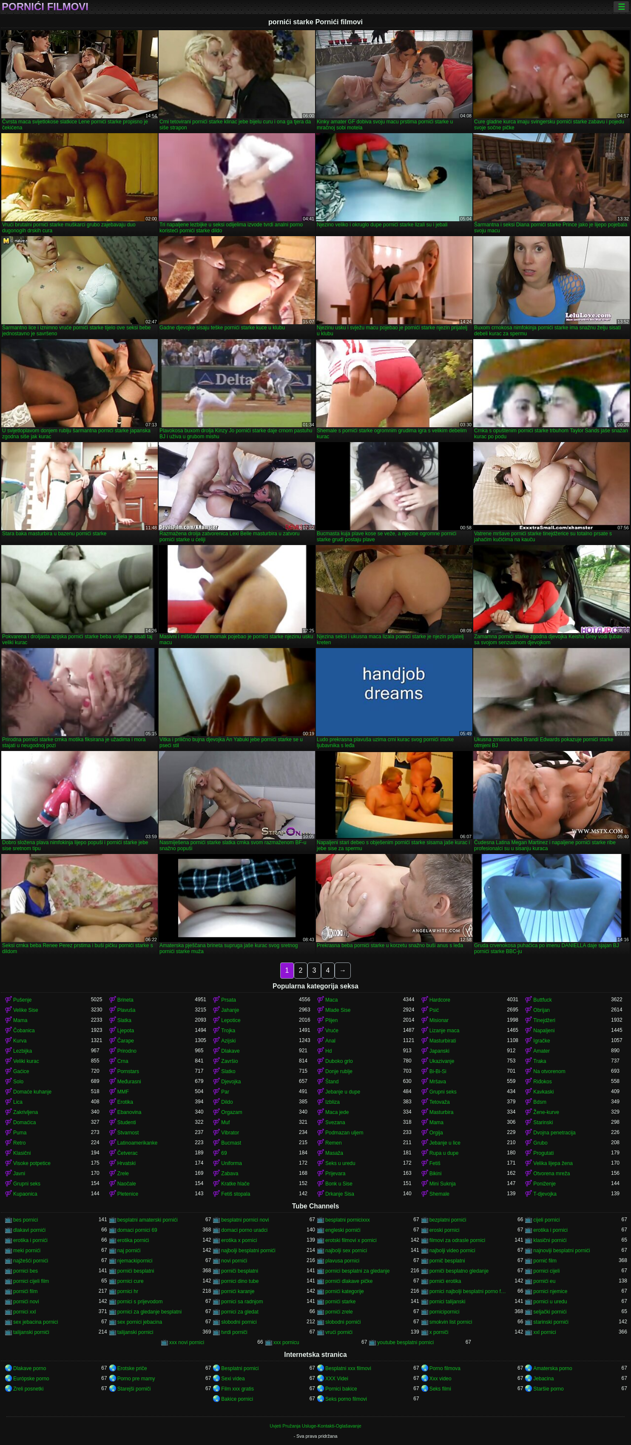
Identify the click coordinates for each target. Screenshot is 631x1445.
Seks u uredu (340, 1163)
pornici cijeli (546, 1271)
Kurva (19, 1041)
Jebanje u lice (444, 1143)
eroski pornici (444, 1230)
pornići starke (340, 1302)
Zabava (229, 1174)
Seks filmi (440, 1389)
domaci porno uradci (244, 1230)
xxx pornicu (286, 1342)
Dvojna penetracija (554, 1133)
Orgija (436, 1133)
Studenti (126, 1122)
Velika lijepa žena (553, 1163)
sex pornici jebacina (139, 1322)
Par (225, 1092)
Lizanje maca (444, 1031)
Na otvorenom (549, 1071)
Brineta (125, 1000)
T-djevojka (545, 1194)
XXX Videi (336, 1379)
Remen (333, 1143)
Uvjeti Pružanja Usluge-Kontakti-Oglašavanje (315, 1425)
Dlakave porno (29, 1368)
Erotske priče (132, 1368)
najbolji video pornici (452, 1251)
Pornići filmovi (45, 6)
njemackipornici (135, 1261)
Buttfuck (542, 1000)
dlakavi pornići (29, 1230)
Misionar (439, 1020)
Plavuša (126, 1010)
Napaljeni (543, 1031)
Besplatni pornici (240, 1368)
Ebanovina (129, 1112)
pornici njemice (550, 1291)
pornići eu (544, 1281)
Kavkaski (543, 1092)
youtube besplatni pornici (405, 1342)
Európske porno (31, 1379)
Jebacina (543, 1379)
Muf (225, 1122)
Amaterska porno (552, 1368)
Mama (20, 1020)
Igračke (541, 1041)
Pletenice (127, 1194)
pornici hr (127, 1291)
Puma (19, 1133)
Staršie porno (548, 1389)
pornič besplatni (447, 1261)
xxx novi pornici (186, 1342)
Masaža (334, 1153)
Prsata (228, 1000)
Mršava (437, 1082)
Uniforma (231, 1163)
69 (224, 1153)
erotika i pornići (30, 1240)
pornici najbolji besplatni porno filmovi (468, 1291)
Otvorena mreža (551, 1174)
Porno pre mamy (136, 1379)
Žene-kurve (546, 1112)
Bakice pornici (237, 1399)
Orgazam (231, 1112)
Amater (541, 1051)
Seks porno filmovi (346, 1399)
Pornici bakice (341, 1389)
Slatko (228, 1071)
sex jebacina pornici (35, 1322)
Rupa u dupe (444, 1153)
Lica (18, 1102)
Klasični (22, 1153)
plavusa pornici (342, 1261)
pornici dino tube (240, 1281)
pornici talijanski (447, 1302)
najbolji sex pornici (346, 1251)
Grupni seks (443, 1092)
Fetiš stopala (235, 1194)
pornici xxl (24, 1312)
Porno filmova (444, 1368)
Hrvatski (126, 1163)
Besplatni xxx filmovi (348, 1368)
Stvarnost (128, 1133)
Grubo (540, 1143)
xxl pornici (544, 1332)
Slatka (124, 1020)
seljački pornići (549, 1312)
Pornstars (128, 1071)
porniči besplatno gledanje (459, 1271)
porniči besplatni (239, 1271)
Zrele (123, 1174)
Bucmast (231, 1143)
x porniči (439, 1332)
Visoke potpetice (32, 1163)
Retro (19, 1143)
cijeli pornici (546, 1220)
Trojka (228, 1031)
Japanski (439, 1051)
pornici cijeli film (31, 1281)
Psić (434, 1010)
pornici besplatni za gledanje (357, 1271)
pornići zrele (339, 1312)
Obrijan (541, 1010)
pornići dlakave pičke (348, 1281)
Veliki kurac (26, 1061)
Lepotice (230, 1020)
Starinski (543, 1122)
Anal (330, 1041)
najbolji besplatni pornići (248, 1251)
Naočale (126, 1184)
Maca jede (337, 1112)
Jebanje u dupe (342, 1092)
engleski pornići (343, 1230)
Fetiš (435, 1163)
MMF (123, 1092)
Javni (19, 1174)
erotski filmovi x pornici (351, 1240)
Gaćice (21, 1071)
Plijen (331, 1020)
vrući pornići (338, 1332)
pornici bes (25, 1271)
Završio (229, 1061)
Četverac (127, 1153)
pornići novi (26, 1302)
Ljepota (125, 1031)
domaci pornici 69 (137, 1230)
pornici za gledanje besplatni (149, 1312)
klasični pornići (549, 1240)
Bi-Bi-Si (437, 1071)
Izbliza (332, 1102)
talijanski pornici (135, 1332)
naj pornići (129, 1251)
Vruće (331, 1031)
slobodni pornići (343, 1322)
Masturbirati (442, 1041)
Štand (331, 1082)
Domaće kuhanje (32, 1092)
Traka (539, 1061)
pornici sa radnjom (242, 1302)
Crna (122, 1061)
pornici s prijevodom (140, 1302)
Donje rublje (338, 1071)
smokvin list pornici (450, 1322)
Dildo (227, 1102)
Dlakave (230, 1051)
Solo (18, 1082)
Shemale (439, 1194)
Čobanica (24, 1031)
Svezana (335, 1122)
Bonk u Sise (338, 1184)
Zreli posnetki (28, 1389)
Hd (328, 1051)
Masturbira (441, 1112)
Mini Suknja (442, 1184)
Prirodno (126, 1051)
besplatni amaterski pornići (147, 1220)
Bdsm (539, 1102)
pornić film (545, 1261)
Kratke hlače (235, 1184)
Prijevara (335, 1174)
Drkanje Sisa (339, 1194)
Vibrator (230, 1133)
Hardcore (439, 1000)
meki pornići (26, 1251)
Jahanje (230, 1010)
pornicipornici (444, 1312)
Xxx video (440, 1379)
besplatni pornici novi (245, 1220)
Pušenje (22, 1000)
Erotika (125, 1102)
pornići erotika (445, 1281)
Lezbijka (22, 1051)
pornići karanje (237, 1291)
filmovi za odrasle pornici (457, 1240)
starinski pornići (550, 1322)
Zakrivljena (25, 1112)
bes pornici (25, 1220)
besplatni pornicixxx (347, 1220)
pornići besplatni (135, 1271)
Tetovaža (439, 1102)
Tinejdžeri (544, 1020)
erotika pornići (133, 1240)
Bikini (435, 1174)
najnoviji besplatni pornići (561, 1251)
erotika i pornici (550, 1230)
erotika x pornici (239, 1240)
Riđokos (542, 1082)
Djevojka (231, 1082)
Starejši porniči (134, 1389)
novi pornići (234, 1261)
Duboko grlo (339, 1061)
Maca (331, 1000)
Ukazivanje (442, 1061)
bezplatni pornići (447, 1220)
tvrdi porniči (234, 1332)
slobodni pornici (238, 1322)
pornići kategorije (344, 1291)
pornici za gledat (239, 1312)
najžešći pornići (30, 1261)
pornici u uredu (550, 1302)
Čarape (125, 1041)
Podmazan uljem (344, 1133)
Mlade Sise (337, 1010)
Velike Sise (25, 1010)
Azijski (228, 1041)
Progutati (543, 1153)
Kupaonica (25, 1194)
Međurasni (129, 1082)
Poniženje (544, 1184)
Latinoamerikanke (137, 1143)
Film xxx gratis (237, 1389)
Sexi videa (232, 1379)
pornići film (25, 1291)
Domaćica (24, 1122)
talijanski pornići (31, 1332)
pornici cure (130, 1281)
